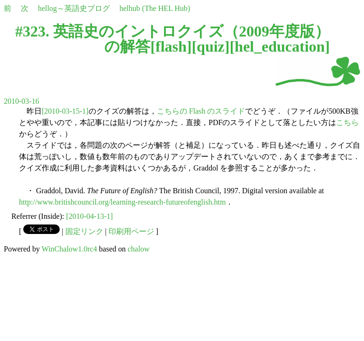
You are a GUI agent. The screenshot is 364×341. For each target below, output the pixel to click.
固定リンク (84, 231)
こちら (347, 122)
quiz (211, 46)
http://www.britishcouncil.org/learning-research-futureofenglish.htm (122, 202)
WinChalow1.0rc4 (69, 249)
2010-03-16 (21, 101)
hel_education (280, 46)
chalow (138, 249)
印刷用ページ (131, 231)
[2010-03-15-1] (65, 111)
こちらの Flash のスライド (201, 111)
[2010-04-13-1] (89, 216)
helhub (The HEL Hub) (154, 8)
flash (171, 46)
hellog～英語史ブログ (74, 8)
